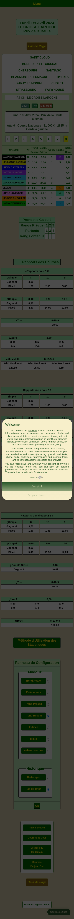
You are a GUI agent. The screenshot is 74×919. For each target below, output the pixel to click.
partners (32, 430)
